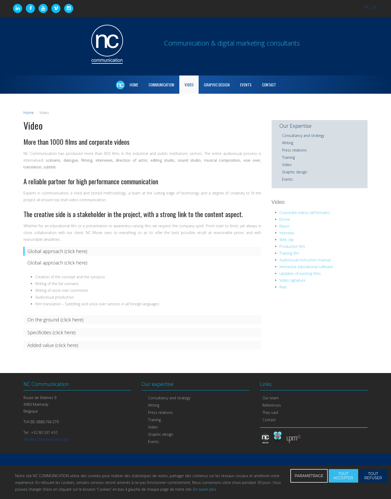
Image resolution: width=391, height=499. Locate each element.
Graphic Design (217, 84)
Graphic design (294, 171)
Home (28, 112)
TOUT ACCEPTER (343, 475)
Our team (270, 397)
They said (270, 412)
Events (246, 84)
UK (374, 7)
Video (189, 84)
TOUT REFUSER (373, 475)
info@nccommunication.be (46, 439)
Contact (269, 84)
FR (366, 7)
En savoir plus (204, 489)
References (271, 405)
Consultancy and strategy (303, 135)
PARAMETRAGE (309, 475)
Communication (161, 84)
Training (288, 157)
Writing (287, 142)
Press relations (294, 150)
